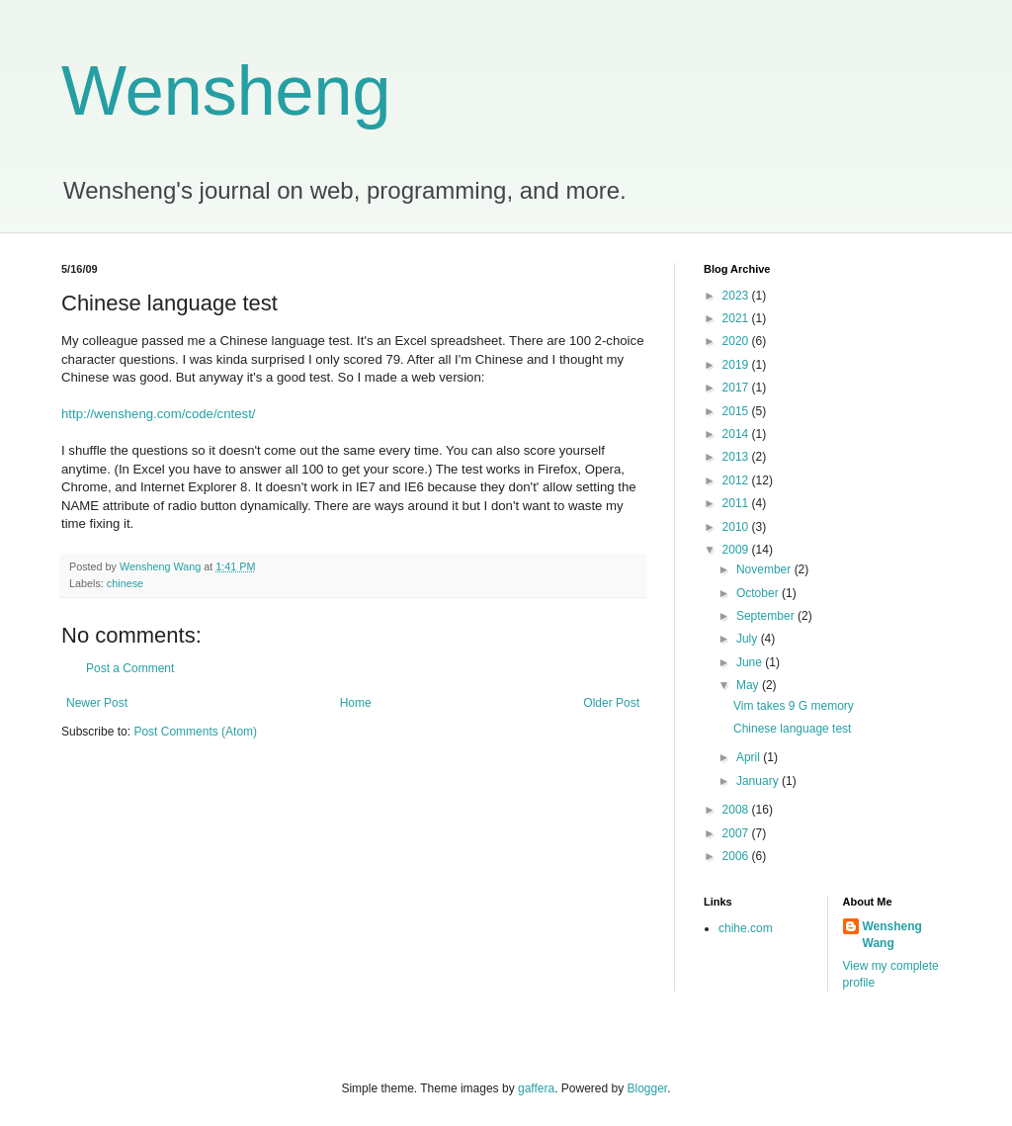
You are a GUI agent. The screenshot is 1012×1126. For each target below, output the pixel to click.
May (749, 685)
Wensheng (225, 91)
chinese (125, 583)
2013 (737, 457)
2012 (737, 480)
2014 (737, 434)
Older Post (611, 703)
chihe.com (745, 928)
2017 (737, 387)
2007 (737, 833)
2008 (737, 810)
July (748, 639)
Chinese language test (792, 729)
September (767, 616)
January (759, 781)
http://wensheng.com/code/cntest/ (158, 413)
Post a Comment (130, 668)
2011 (737, 503)
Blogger (648, 1088)
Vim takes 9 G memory (793, 706)
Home (356, 703)
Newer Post (96, 703)
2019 (737, 365)
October (759, 593)
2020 (737, 341)
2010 (737, 527)
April (749, 757)
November (765, 569)
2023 (737, 296)
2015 (737, 411)
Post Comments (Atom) (195, 731)
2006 (737, 856)
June (750, 662)
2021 (737, 318)
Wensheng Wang (892, 934)
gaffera (536, 1088)
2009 (737, 550)
